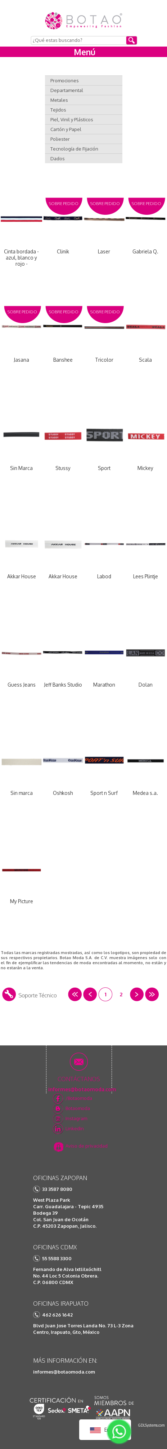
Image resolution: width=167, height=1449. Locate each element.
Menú (84, 52)
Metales (59, 100)
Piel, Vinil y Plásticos (71, 119)
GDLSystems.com (151, 1425)
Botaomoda (78, 1108)
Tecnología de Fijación (74, 149)
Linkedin (75, 1128)
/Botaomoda (79, 1098)
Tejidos (58, 110)
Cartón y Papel (65, 129)
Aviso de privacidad (87, 1146)
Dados (57, 158)
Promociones (64, 80)
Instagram (76, 1118)
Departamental (66, 90)
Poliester (60, 139)
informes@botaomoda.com (64, 1372)
